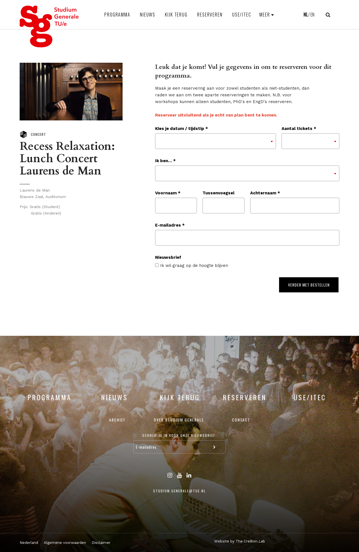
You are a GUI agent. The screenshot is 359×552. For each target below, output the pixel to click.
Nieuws (147, 14)
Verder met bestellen (309, 285)
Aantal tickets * (299, 128)
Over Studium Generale (179, 420)
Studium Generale (49, 26)
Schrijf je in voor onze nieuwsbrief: (179, 435)
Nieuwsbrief (168, 257)
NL (305, 14)
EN (312, 14)
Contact (241, 420)
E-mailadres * (170, 225)
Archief (117, 420)
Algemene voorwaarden (65, 543)
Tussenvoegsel (218, 192)
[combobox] (215, 141)
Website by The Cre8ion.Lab (239, 541)
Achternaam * (265, 192)
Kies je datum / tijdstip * (181, 128)
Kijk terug (176, 14)
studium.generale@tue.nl (179, 490)
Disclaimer (101, 543)
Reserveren (210, 14)
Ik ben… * (165, 160)
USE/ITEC (241, 14)
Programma (117, 14)
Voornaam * (167, 192)
